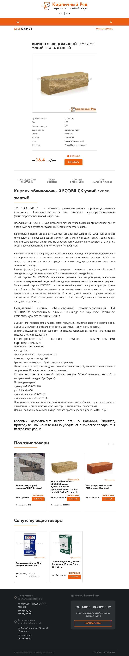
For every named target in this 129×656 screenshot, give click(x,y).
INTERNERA (111, 652)
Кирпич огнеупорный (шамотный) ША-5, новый (29, 486)
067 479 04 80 (24, 635)
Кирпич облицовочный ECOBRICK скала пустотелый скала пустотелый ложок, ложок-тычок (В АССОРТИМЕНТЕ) (64, 486)
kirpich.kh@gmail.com (87, 596)
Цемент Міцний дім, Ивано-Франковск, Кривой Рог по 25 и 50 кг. (64, 564)
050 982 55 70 (24, 638)
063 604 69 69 (24, 614)
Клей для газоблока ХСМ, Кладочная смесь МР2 (29, 564)
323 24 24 (23, 29)
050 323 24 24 (24, 611)
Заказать (73, 162)
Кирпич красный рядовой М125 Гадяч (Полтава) (99, 486)
